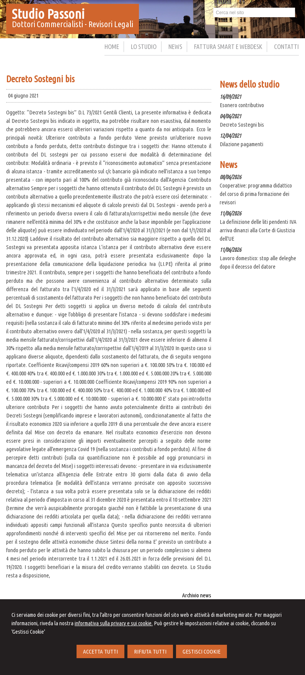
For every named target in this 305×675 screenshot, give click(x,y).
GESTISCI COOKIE (201, 651)
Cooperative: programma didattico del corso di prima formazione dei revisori (256, 193)
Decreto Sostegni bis (242, 124)
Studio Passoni (48, 13)
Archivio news (196, 595)
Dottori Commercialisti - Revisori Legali (72, 24)
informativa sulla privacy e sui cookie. (114, 623)
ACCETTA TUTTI (100, 651)
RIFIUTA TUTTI (150, 651)
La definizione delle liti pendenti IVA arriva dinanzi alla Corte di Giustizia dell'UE (258, 230)
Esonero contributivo (242, 105)
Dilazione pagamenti (241, 144)
